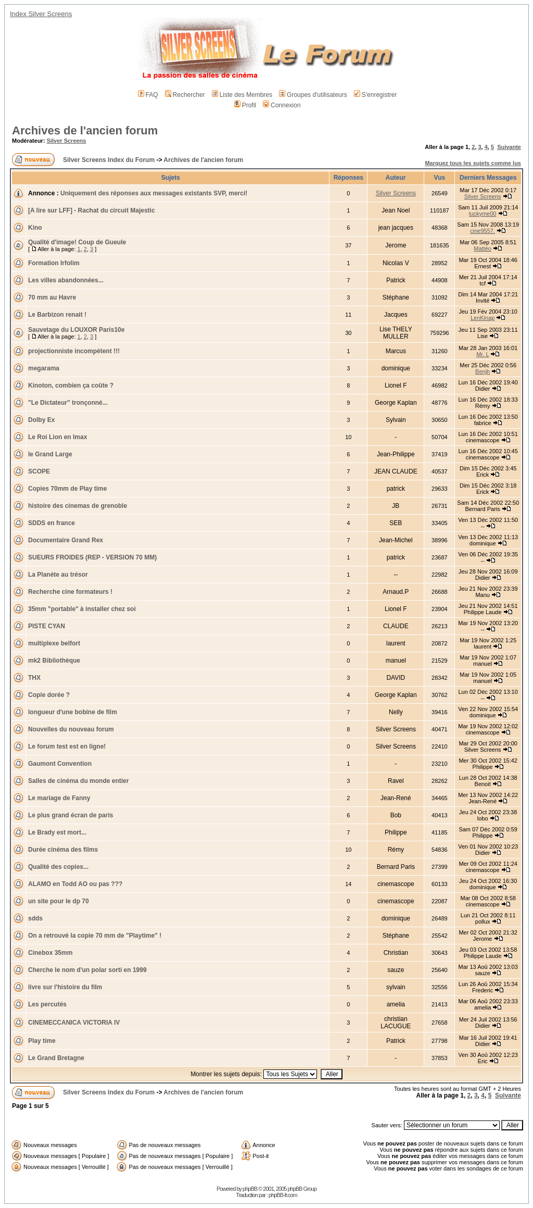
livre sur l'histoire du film (65, 987)
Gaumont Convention (60, 763)
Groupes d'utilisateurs (313, 94)
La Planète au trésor (58, 574)
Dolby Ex (41, 420)
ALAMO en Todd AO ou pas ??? (75, 884)
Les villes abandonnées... (66, 280)
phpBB (250, 1189)
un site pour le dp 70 (58, 901)
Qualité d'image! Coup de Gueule (77, 242)
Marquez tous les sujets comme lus (473, 163)
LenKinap (483, 318)
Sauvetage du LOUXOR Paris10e (76, 329)
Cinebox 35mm (50, 952)
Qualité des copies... (58, 866)
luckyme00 (483, 213)
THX (34, 677)
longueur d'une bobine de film (72, 712)
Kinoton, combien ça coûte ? (70, 385)
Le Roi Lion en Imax (57, 437)
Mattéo (482, 248)
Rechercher (185, 94)
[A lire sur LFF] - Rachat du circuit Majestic (91, 210)
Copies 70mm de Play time (67, 488)
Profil (245, 105)
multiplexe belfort (54, 643)
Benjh (482, 371)
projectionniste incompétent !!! (74, 351)
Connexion (281, 105)
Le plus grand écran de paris (70, 815)
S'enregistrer (375, 94)
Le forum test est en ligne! (67, 746)
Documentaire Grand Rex (65, 540)
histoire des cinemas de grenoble (77, 505)
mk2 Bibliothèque (54, 660)
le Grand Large (50, 454)
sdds (35, 918)
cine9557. (482, 231)
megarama (43, 368)
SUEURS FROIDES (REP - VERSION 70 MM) (92, 557)
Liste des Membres (242, 94)
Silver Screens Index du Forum (109, 160)
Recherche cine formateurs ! (70, 591)
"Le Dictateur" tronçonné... (68, 402)
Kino (35, 227)
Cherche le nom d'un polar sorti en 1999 (87, 970)
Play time (42, 1040)
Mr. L (482, 354)
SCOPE (39, 471)
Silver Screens (66, 141)
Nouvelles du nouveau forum (71, 729)
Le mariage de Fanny (59, 798)
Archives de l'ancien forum (85, 130)
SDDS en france (51, 523)
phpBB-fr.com (283, 1195)
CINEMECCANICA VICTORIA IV (74, 1022)
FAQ (148, 94)
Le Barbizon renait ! (57, 314)
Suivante (509, 147)
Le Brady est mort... (57, 832)
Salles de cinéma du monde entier (78, 780)
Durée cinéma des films (63, 849)
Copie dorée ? (49, 695)
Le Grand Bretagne (56, 1058)
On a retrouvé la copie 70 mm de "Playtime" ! (94, 935)
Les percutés (47, 1004)
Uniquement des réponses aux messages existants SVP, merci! (153, 193)
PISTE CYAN (46, 626)
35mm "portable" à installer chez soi (82, 609)
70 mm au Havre (52, 297)
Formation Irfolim (54, 263)
